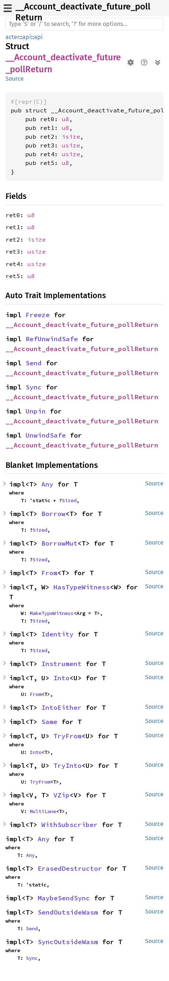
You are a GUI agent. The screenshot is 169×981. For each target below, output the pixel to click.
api (26, 37)
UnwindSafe (46, 435)
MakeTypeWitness (52, 613)
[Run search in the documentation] (84, 24)
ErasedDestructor (70, 868)
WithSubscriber (69, 824)
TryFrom (67, 736)
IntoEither (61, 707)
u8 (65, 119)
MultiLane (43, 811)
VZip (61, 795)
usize (71, 145)
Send (34, 363)
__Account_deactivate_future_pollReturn (81, 324)
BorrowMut (59, 543)
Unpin (36, 411)
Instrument (61, 663)
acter (12, 37)
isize (71, 136)
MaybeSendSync (64, 898)
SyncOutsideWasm (68, 942)
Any (47, 484)
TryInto (67, 765)
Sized (69, 500)
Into (61, 678)
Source (14, 78)
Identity (57, 634)
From (49, 573)
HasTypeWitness (81, 587)
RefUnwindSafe (52, 339)
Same (49, 722)
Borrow (53, 513)
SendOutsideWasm (68, 912)
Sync (34, 387)
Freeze (38, 315)
